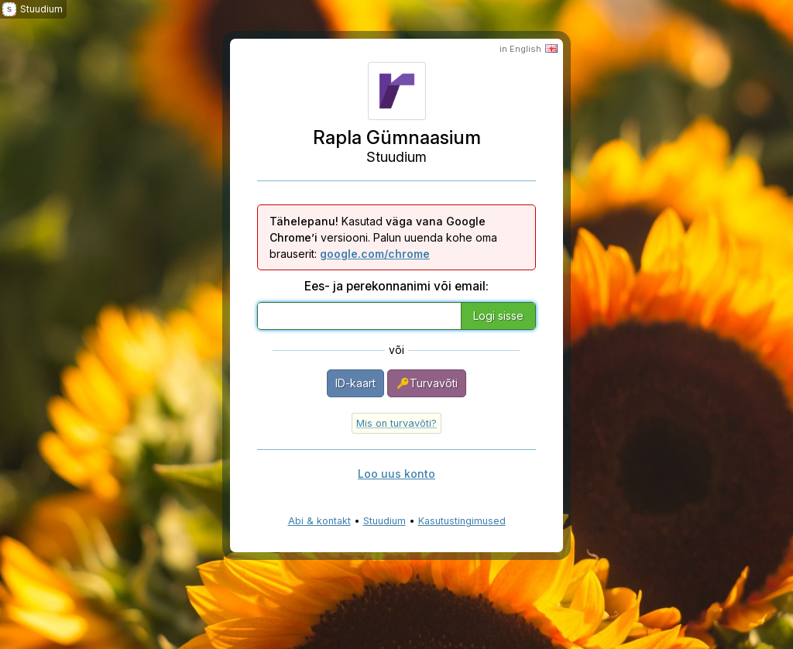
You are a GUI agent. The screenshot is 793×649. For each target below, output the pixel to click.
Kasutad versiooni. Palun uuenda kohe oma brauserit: (383, 237)
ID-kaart (355, 383)
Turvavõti (427, 383)
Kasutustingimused (462, 521)
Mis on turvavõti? (396, 423)
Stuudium (384, 521)
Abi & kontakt (319, 521)
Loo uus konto (396, 473)
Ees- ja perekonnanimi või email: (396, 286)
